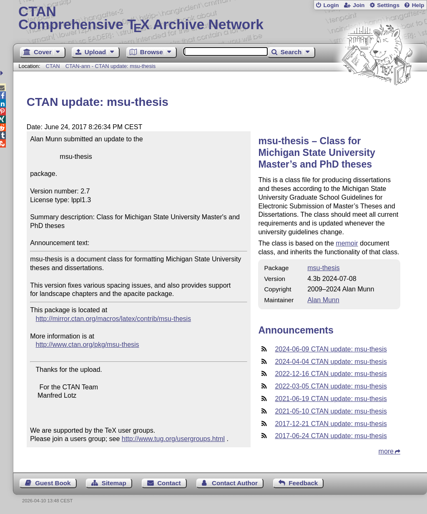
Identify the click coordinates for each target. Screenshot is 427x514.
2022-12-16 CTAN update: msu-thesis (331, 373)
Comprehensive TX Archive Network (220, 18)
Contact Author (235, 482)
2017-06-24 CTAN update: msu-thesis (331, 435)
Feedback (303, 482)
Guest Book (52, 482)
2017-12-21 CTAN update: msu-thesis (331, 423)
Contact (169, 482)
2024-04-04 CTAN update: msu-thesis (331, 361)
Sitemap (114, 482)
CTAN (53, 66)
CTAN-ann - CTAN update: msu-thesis (110, 66)
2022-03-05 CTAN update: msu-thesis (331, 386)
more (386, 451)
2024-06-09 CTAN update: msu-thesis (331, 349)
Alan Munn (323, 299)
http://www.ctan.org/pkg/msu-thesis (87, 344)
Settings (388, 5)
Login (331, 5)
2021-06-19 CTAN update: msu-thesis (331, 398)
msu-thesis (323, 267)
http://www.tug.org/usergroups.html (173, 438)
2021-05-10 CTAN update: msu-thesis (331, 411)
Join (358, 5)
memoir (347, 243)
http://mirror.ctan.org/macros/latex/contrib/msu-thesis (113, 318)
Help (418, 5)
